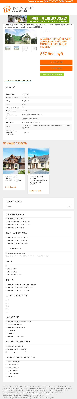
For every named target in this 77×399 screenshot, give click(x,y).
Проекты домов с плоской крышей (51, 392)
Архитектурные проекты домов (44, 398)
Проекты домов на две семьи (33, 396)
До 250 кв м (48, 25)
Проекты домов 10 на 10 (29, 392)
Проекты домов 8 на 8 (10, 392)
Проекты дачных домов (22, 386)
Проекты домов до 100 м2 (42, 386)
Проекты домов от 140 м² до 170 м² (15, 388)
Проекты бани (35, 394)
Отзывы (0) (10, 87)
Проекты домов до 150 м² (62, 386)
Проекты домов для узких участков (15, 394)
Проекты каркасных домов (58, 390)
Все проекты (7, 386)
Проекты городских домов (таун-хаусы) (17, 398)
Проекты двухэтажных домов (31, 25)
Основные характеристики (18, 81)
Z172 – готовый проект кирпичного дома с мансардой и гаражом (38, 180)
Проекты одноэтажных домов (59, 388)
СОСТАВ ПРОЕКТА (56, 68)
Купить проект (56, 62)
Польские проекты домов (12, 396)
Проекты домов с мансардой (13, 390)
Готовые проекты (11, 25)
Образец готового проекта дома (52, 74)
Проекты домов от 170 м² (37, 388)
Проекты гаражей (49, 394)
